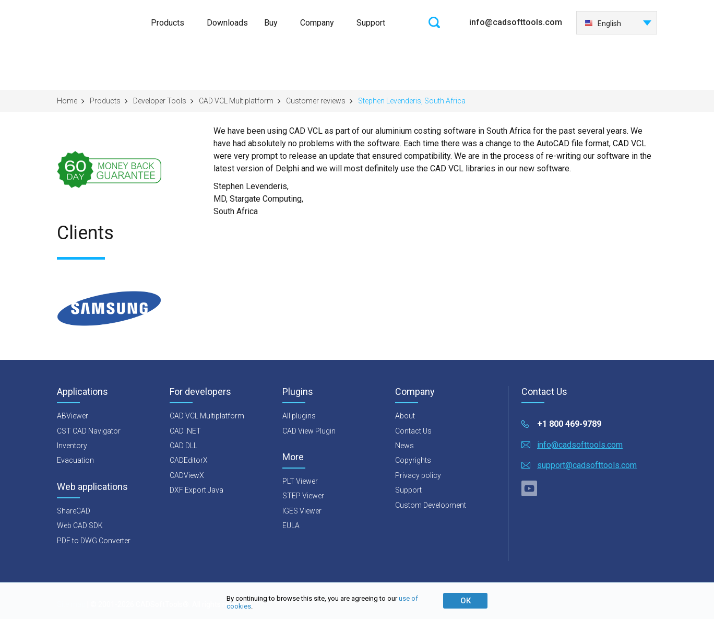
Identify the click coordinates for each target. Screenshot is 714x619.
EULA (291, 525)
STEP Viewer (303, 496)
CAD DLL (183, 445)
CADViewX (187, 475)
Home (67, 101)
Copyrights (413, 460)
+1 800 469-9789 (569, 424)
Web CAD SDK (80, 525)
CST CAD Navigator (89, 431)
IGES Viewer (302, 511)
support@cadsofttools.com (587, 465)
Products (167, 23)
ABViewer (72, 416)
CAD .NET (185, 431)
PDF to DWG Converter (93, 540)
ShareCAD (73, 511)
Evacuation (75, 460)
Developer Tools (159, 101)
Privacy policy (418, 475)
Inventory (72, 445)
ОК (465, 600)
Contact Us (413, 431)
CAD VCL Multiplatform (236, 101)
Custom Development (430, 505)
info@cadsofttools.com (515, 22)
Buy (271, 23)
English (603, 23)
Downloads (227, 23)
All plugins (299, 416)
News (404, 445)
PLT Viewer (300, 481)
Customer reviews (316, 101)
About (405, 416)
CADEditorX (189, 460)
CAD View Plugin (309, 431)
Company (317, 23)
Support (370, 23)
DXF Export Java (196, 490)
